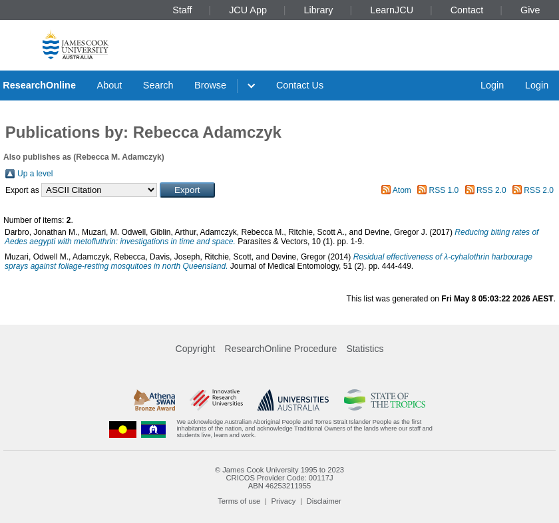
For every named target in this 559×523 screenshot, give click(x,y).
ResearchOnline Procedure (281, 348)
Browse (210, 85)
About (109, 85)
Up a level (35, 173)
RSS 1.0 (444, 190)
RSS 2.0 (491, 190)
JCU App (248, 10)
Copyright (196, 348)
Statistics (364, 348)
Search (158, 85)
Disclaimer (324, 501)
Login (492, 85)
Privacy (284, 501)
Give (530, 10)
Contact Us (299, 85)
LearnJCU (391, 10)
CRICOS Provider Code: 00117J (279, 478)
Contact (467, 10)
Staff (182, 10)
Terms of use (239, 501)
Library (318, 10)
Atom (402, 190)
